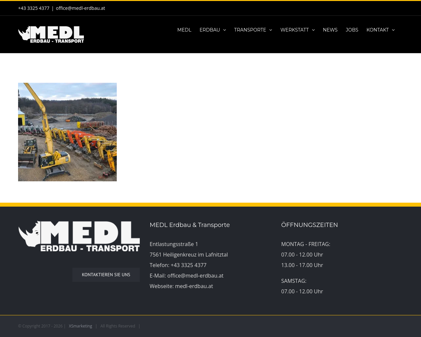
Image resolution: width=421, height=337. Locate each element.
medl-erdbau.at (194, 286)
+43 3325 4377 (189, 265)
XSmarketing (80, 326)
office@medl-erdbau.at (80, 8)
